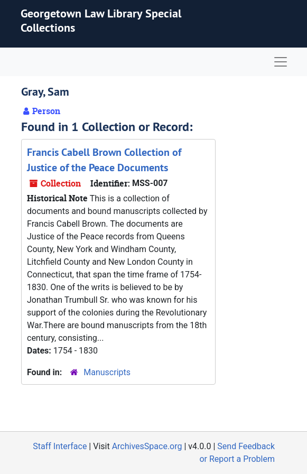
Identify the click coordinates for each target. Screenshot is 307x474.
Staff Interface (60, 446)
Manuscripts (107, 372)
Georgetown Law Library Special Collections (101, 20)
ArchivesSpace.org (147, 446)
